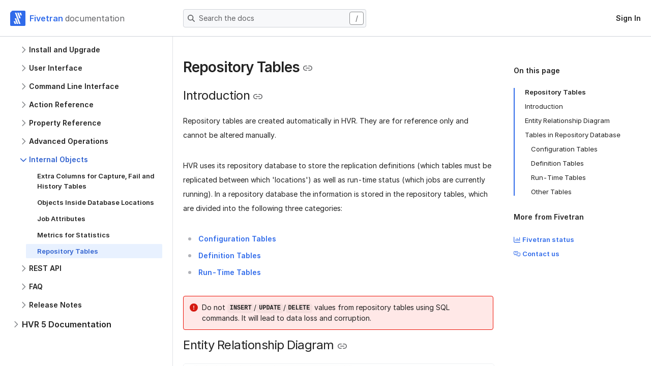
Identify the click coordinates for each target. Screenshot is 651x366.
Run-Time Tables (558, 177)
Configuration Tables (564, 149)
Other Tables (551, 192)
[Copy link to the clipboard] (308, 68)
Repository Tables (555, 92)
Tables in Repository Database (572, 135)
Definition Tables (557, 163)
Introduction (544, 106)
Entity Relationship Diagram (567, 120)
